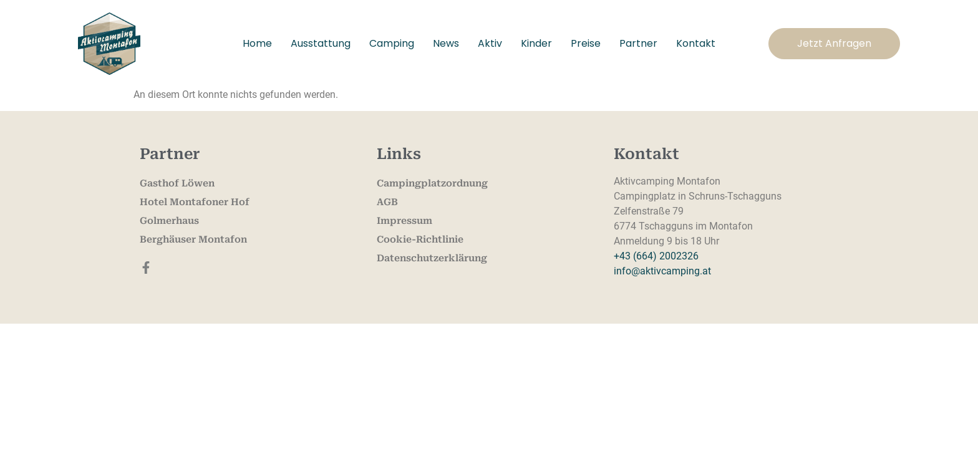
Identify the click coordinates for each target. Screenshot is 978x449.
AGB (387, 202)
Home (257, 43)
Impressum (404, 220)
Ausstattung (321, 43)
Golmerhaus (169, 220)
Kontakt (695, 43)
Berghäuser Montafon (193, 239)
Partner (638, 43)
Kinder (536, 43)
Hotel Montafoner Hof (194, 202)
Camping (391, 43)
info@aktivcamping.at (662, 271)
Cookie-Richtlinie (420, 239)
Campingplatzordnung (432, 183)
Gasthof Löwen (177, 183)
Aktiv (490, 43)
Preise (586, 43)
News (446, 43)
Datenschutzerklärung (432, 258)
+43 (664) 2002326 (656, 256)
